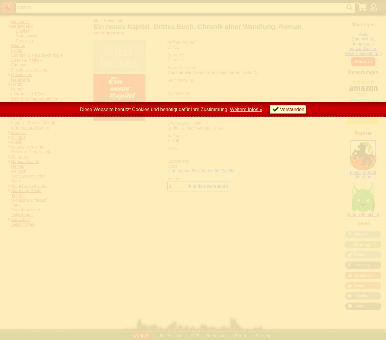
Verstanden (292, 109)
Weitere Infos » (246, 109)
